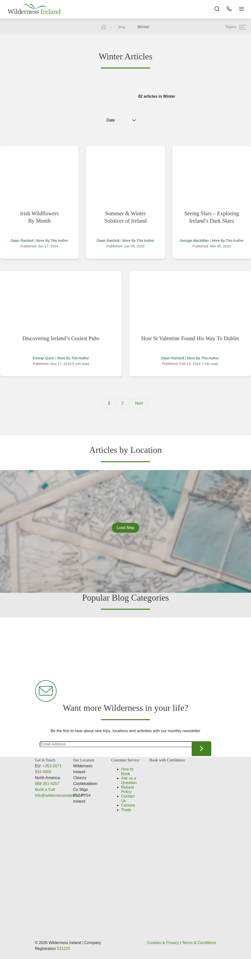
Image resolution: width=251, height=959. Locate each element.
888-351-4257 (47, 784)
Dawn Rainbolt (22, 241)
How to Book (127, 771)
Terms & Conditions (199, 943)
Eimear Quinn (43, 358)
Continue (201, 748)
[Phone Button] (229, 10)
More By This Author (52, 241)
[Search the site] (217, 10)
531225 (63, 948)
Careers (128, 805)
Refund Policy (127, 789)
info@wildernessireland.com (59, 795)
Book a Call (45, 789)
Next (139, 403)
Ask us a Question (129, 780)
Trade (126, 810)
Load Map (125, 528)
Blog (121, 27)
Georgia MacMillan (194, 241)
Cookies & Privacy (163, 943)
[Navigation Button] (241, 10)
